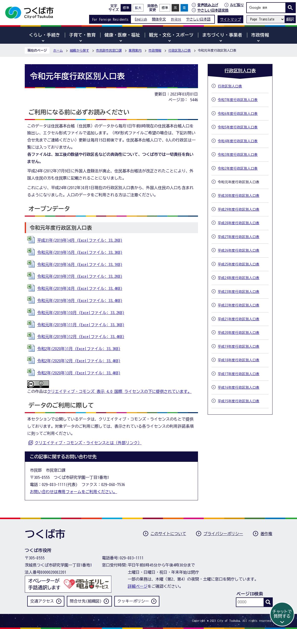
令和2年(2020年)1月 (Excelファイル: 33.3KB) (78, 349)
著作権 (266, 534)
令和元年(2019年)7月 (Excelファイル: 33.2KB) (79, 276)
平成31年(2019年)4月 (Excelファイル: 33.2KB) (79, 240)
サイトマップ (230, 19)
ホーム (58, 50)
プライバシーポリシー (223, 534)
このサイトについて (168, 534)
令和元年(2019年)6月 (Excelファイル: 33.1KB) (79, 264)
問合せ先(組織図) (85, 601)
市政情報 (154, 50)
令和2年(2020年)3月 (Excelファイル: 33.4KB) (78, 373)
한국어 (176, 19)
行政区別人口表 (179, 50)
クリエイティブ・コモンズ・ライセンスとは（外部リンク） (88, 443)
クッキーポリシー (133, 601)
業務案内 (135, 50)
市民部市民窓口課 (109, 50)
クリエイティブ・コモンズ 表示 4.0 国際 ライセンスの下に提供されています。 (119, 391)
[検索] (267, 8)
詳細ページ (138, 586)
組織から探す (79, 50)
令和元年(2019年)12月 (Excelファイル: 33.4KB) (80, 337)
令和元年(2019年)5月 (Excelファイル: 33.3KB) (79, 252)
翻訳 (290, 19)
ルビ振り (237, 5)
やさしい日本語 (198, 19)
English (141, 19)
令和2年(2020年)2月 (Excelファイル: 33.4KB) (78, 361)
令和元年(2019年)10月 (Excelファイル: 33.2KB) (80, 313)
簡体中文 (159, 19)
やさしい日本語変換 (212, 10)
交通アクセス (42, 601)
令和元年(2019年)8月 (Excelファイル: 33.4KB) (79, 288)
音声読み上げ (207, 5)
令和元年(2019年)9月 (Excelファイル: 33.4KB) (79, 301)
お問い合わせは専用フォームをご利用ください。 (73, 492)
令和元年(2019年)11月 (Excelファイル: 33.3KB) (80, 325)
